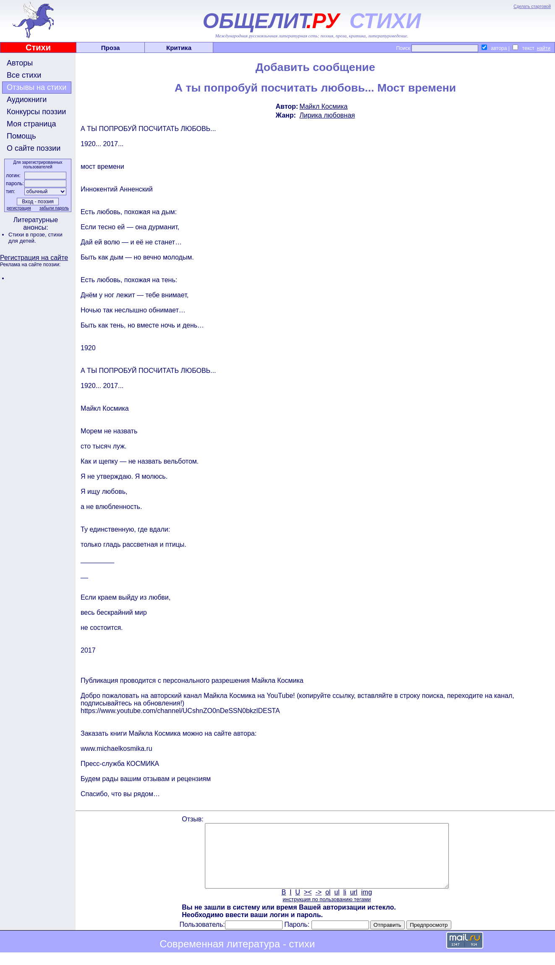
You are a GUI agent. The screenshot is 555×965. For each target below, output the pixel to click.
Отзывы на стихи (36, 87)
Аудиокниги (27, 99)
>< (308, 904)
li (344, 904)
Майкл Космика (323, 106)
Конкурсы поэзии (36, 112)
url (354, 904)
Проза (110, 47)
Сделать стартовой (532, 6)
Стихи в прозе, (28, 234)
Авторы (20, 63)
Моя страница (31, 124)
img (366, 904)
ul (336, 904)
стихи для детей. (35, 237)
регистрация (19, 208)
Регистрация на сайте (34, 257)
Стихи (38, 47)
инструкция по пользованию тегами (327, 912)
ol (327, 904)
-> (318, 904)
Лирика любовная (327, 115)
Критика (178, 47)
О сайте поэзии (33, 148)
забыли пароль (54, 208)
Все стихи (24, 75)
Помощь (21, 136)
